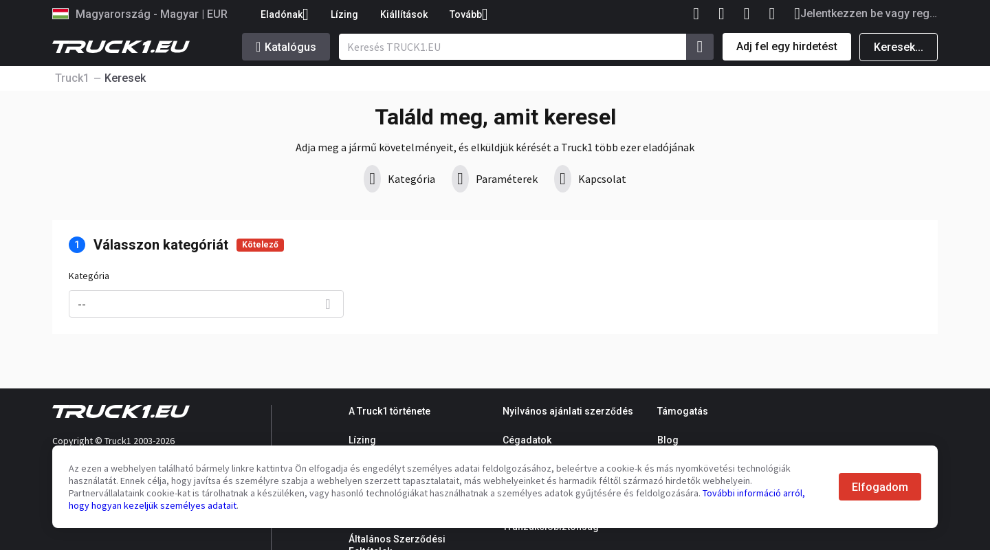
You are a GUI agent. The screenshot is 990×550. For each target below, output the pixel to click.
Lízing (344, 14)
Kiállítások (404, 14)
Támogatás (682, 411)
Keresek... (898, 47)
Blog (668, 440)
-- (82, 304)
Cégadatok (527, 440)
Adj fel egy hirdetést (786, 46)
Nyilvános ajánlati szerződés (568, 411)
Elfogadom (880, 487)
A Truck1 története (389, 411)
